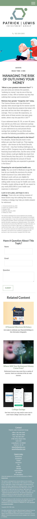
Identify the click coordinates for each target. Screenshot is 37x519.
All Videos (18, 472)
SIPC (14, 511)
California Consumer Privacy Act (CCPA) (17, 500)
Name (6, 247)
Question (6, 270)
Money (18, 466)
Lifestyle (18, 468)
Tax (18, 464)
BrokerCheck (4, 478)
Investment (18, 458)
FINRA (9, 511)
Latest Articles (18, 470)
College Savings (18, 409)
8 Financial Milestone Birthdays (18, 327)
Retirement (18, 456)
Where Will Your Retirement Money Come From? (18, 367)
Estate (19, 460)
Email (6, 258)
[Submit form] (8, 288)
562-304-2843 (18, 33)
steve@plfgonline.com (18, 449)
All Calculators (18, 474)
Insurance (18, 462)
